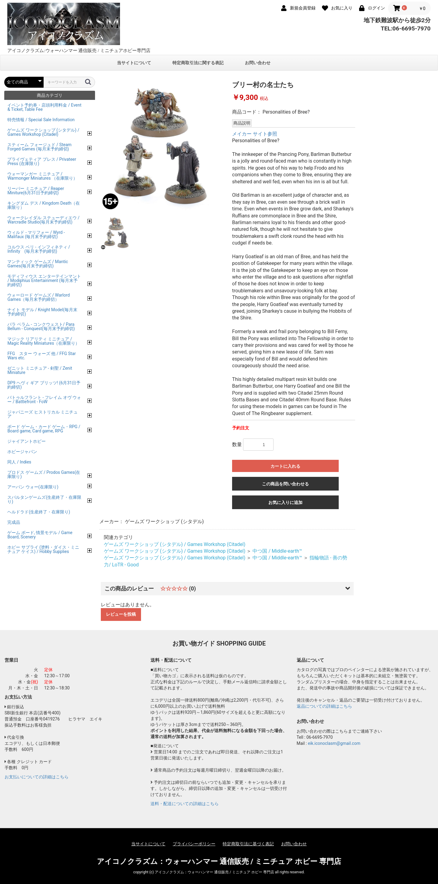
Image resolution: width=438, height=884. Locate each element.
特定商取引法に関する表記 (198, 62)
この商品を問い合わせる (285, 483)
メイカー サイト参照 (254, 134)
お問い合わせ (257, 62)
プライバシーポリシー (194, 843)
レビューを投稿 (121, 614)
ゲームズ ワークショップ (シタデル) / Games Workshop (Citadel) (174, 544)
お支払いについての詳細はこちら (37, 776)
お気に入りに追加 (285, 502)
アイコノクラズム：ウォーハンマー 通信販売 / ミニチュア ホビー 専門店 (219, 861)
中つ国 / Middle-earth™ (277, 551)
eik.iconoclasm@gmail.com (334, 743)
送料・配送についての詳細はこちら (184, 803)
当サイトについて (134, 62)
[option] (163, 146)
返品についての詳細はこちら (324, 706)
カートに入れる (285, 466)
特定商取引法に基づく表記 (248, 843)
